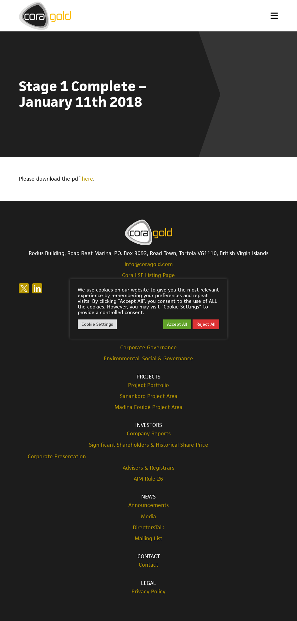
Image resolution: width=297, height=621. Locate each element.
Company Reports (149, 434)
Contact (148, 556)
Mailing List (148, 539)
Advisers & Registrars (148, 468)
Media (148, 517)
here (87, 178)
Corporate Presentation (57, 456)
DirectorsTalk (148, 528)
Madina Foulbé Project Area (148, 407)
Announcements (148, 505)
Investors (148, 425)
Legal (148, 583)
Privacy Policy (148, 592)
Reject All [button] (206, 324)
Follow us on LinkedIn (37, 288)
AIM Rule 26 (148, 479)
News (148, 496)
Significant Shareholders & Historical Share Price (148, 445)
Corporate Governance (148, 348)
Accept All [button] (177, 324)
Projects (148, 376)
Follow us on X (24, 288)
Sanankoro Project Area (148, 396)
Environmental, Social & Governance (148, 359)
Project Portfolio (148, 385)
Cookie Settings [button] (97, 324)
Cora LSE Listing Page (148, 275)
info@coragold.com (149, 264)
